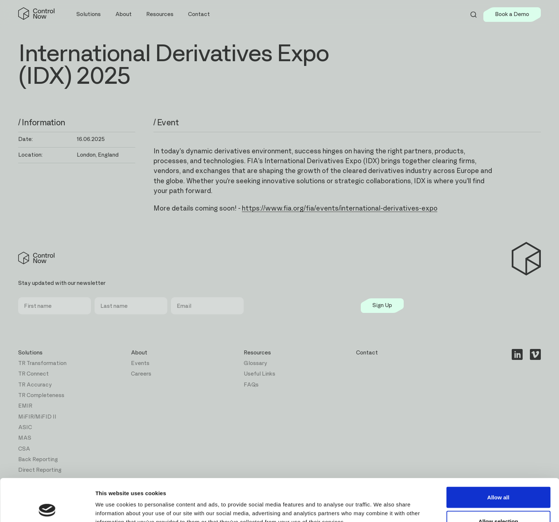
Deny (498, 502)
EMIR (25, 406)
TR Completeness (41, 395)
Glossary (255, 363)
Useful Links (259, 374)
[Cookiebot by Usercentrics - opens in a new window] (47, 507)
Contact (199, 14)
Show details (382, 503)
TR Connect (33, 374)
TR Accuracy (35, 385)
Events (140, 363)
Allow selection (498, 479)
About (139, 353)
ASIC (25, 427)
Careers (141, 374)
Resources (257, 353)
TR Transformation (42, 363)
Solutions (30, 353)
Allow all (498, 455)
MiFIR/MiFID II (37, 417)
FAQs (251, 385)
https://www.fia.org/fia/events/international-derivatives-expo (339, 208)
